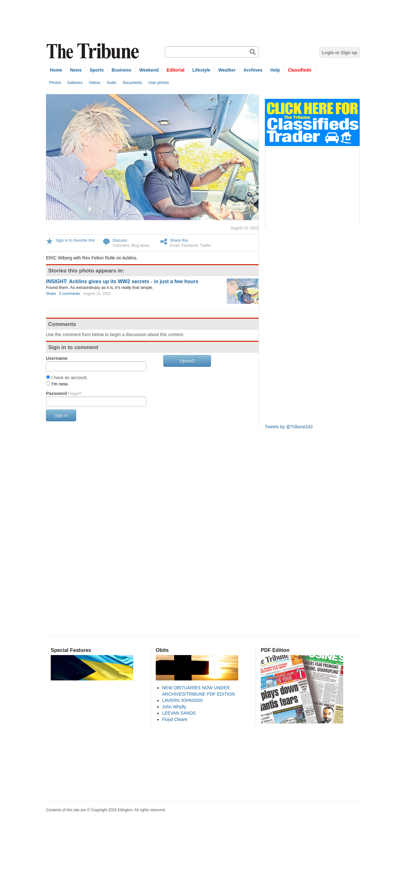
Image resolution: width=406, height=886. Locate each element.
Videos (94, 82)
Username (57, 358)
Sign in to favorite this (75, 240)
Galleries (74, 82)
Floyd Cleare (174, 719)
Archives (253, 70)
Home (56, 70)
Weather (227, 70)
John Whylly (174, 706)
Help (275, 70)
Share (51, 293)
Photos (55, 82)
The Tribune (93, 51)
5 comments (69, 293)
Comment (121, 245)
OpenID (187, 360)
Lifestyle (201, 70)
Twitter (205, 245)
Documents (132, 82)
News (76, 70)
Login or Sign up (339, 52)
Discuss (120, 240)
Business (121, 70)
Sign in (61, 415)
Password (63, 393)
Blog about (140, 245)
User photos (158, 82)
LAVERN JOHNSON (182, 700)
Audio (111, 82)
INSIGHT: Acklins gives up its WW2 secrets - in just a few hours (122, 281)
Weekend (149, 70)
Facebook (189, 245)
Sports (96, 70)
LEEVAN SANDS (179, 713)
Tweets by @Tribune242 (289, 426)
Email (174, 245)
